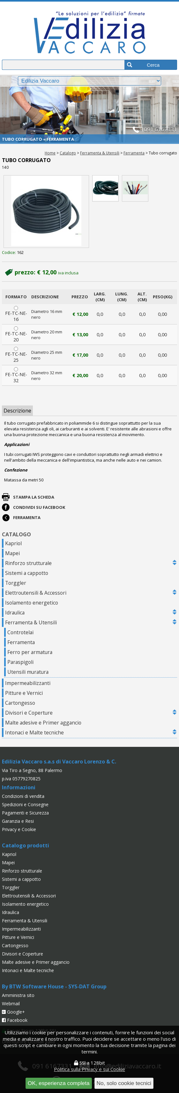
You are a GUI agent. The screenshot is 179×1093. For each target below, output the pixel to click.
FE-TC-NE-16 (16, 314)
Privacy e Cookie (19, 829)
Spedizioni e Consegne (25, 804)
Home (50, 152)
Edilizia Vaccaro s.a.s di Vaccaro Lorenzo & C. (59, 761)
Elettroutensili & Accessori (35, 592)
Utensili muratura (27, 671)
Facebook (14, 1020)
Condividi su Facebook (39, 507)
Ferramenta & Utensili (99, 152)
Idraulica (15, 612)
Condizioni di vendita (23, 796)
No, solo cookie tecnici (124, 1083)
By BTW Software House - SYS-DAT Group (54, 986)
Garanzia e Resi (18, 821)
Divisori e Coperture (29, 712)
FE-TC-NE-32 (16, 375)
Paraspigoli (20, 661)
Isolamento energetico (31, 602)
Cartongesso (20, 702)
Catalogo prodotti (25, 845)
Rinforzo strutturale (28, 563)
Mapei (12, 553)
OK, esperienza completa (59, 1083)
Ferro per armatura (29, 652)
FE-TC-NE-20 (16, 334)
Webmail (11, 1003)
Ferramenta (134, 152)
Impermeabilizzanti (27, 683)
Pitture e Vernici (24, 692)
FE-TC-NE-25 (16, 355)
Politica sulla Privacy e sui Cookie (89, 1069)
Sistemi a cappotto (26, 572)
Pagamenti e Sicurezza (25, 813)
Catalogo (68, 152)
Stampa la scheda (33, 497)
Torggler (15, 582)
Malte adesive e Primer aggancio (43, 722)
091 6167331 (160, 129)
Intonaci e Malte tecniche (34, 732)
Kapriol (13, 543)
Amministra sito (18, 995)
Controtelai (20, 632)
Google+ (13, 1012)
